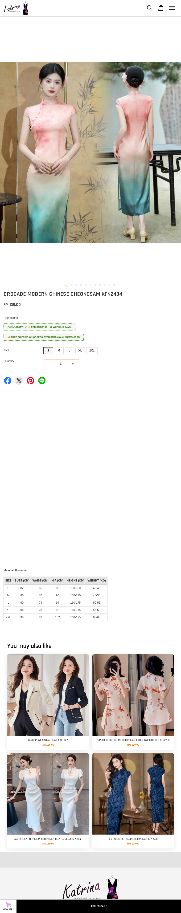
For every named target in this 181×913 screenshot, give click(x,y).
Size (6, 349)
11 (114, 285)
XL (80, 350)
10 (109, 285)
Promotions (11, 317)
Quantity (9, 361)
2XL (92, 350)
